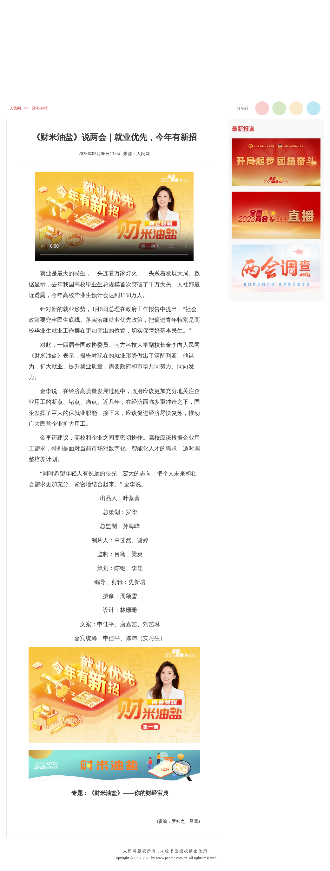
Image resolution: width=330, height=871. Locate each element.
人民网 (15, 108)
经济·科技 (40, 108)
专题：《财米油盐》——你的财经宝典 (119, 793)
